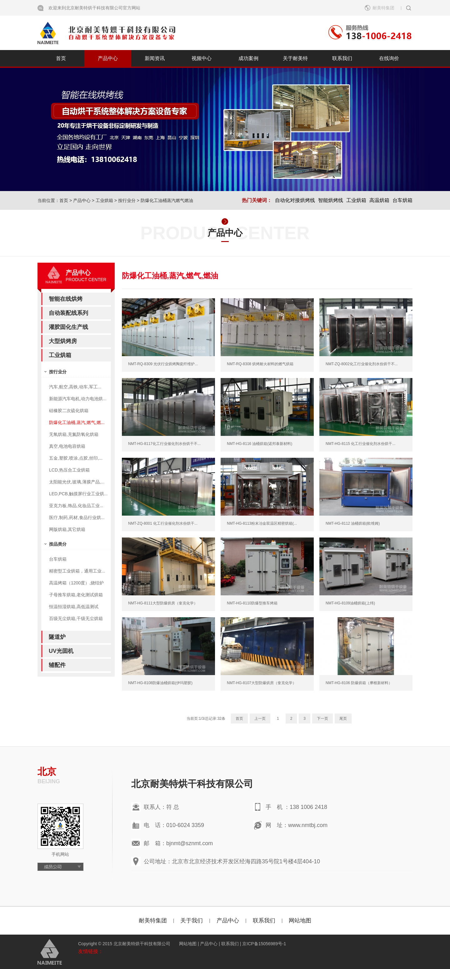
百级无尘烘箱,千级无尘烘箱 (76, 618)
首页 (61, 58)
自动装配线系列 (68, 313)
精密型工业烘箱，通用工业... (77, 570)
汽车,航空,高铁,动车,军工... (75, 386)
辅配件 (57, 665)
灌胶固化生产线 (68, 327)
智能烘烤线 (330, 200)
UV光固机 (61, 651)
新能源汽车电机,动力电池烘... (78, 398)
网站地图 (300, 920)
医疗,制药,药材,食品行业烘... (76, 517)
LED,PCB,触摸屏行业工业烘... (78, 493)
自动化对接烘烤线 (295, 200)
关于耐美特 (295, 58)
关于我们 (191, 920)
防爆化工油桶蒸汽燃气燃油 (167, 200)
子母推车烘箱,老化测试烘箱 (76, 594)
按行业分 (127, 200)
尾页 (343, 718)
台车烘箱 (402, 200)
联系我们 (342, 58)
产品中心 (108, 58)
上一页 (260, 718)
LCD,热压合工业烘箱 (69, 469)
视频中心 (202, 58)
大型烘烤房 (63, 341)
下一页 (322, 718)
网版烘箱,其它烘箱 (67, 529)
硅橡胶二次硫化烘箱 (68, 410)
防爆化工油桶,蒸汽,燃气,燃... (76, 422)
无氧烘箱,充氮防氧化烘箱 (73, 434)
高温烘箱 (379, 200)
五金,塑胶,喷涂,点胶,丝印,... (75, 458)
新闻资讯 (155, 58)
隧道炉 (57, 637)
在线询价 (389, 58)
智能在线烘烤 (65, 299)
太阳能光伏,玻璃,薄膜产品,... (76, 481)
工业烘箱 (104, 200)
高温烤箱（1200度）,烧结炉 (76, 582)
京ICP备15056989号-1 (264, 943)
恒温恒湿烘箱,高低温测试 (73, 606)
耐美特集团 (383, 7)
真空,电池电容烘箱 (67, 446)
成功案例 (248, 58)
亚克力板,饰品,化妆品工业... (76, 505)
